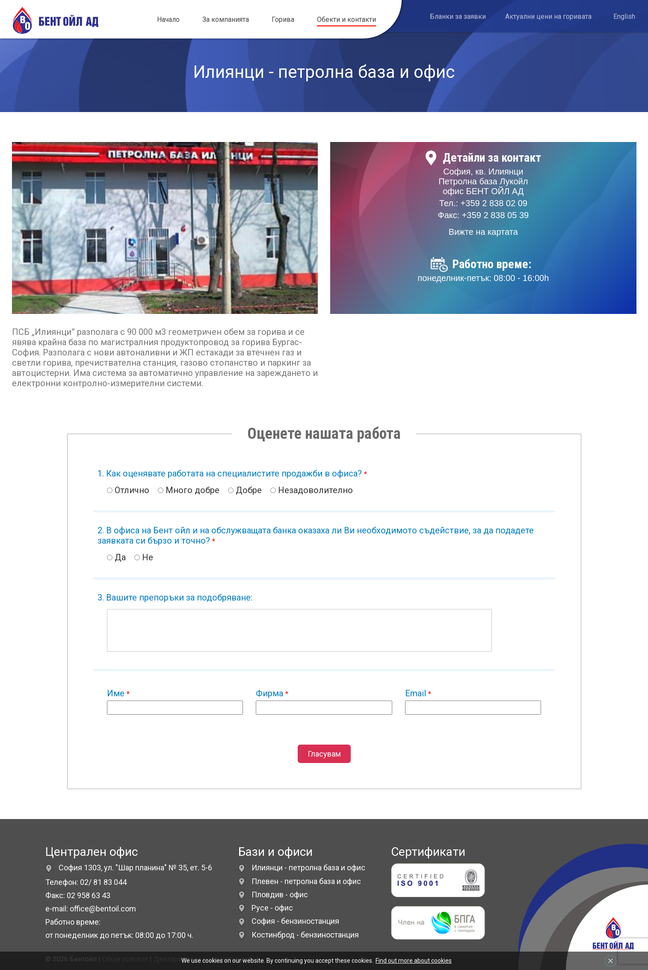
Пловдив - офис (280, 894)
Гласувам (324, 753)
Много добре (188, 490)
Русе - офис (272, 907)
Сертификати (428, 852)
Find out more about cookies (414, 960)
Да (116, 557)
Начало (168, 19)
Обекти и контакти (346, 19)
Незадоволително (311, 490)
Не (143, 557)
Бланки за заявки (458, 16)
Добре (245, 490)
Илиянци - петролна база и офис (308, 867)
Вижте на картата (483, 232)
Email (418, 693)
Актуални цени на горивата (548, 16)
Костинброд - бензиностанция (305, 934)
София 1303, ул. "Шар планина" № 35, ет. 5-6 (128, 867)
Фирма (272, 693)
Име (118, 693)
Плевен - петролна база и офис (306, 881)
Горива (283, 19)
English (624, 16)
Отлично (128, 490)
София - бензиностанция (295, 921)
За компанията (225, 19)
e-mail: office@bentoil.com (90, 908)
